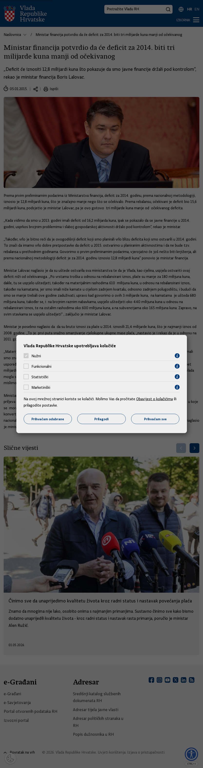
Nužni (36, 356)
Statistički (39, 377)
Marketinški (40, 387)
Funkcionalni (41, 366)
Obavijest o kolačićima (154, 399)
